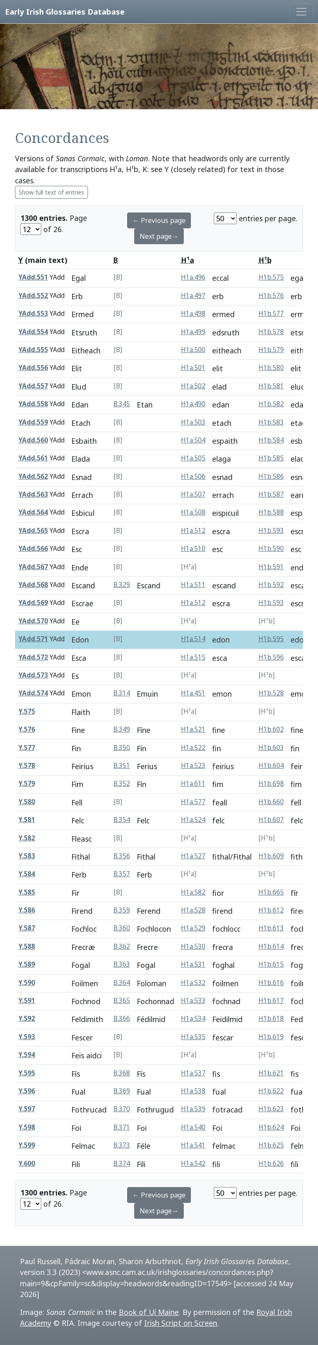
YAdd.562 (33, 476)
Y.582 (26, 838)
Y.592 (26, 1018)
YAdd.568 (33, 584)
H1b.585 (271, 458)
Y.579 (26, 783)
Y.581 (26, 819)
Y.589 (26, 964)
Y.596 (26, 1091)
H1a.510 (193, 548)
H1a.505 (193, 458)
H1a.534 (193, 1018)
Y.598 (26, 1127)
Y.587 (26, 928)
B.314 (121, 693)
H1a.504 (193, 440)
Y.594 (26, 1054)
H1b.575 (271, 277)
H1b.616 (271, 982)
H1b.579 (271, 349)
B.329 (121, 584)
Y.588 (26, 946)
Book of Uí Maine (149, 1312)
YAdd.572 (33, 657)
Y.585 (26, 892)
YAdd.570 (33, 621)
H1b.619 (271, 1036)
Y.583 (26, 856)
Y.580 (26, 802)
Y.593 (26, 1036)
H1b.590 (271, 548)
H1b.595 (271, 639)
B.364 (121, 982)
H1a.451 (193, 693)
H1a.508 (193, 512)
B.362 (121, 946)
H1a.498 (193, 313)
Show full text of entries (51, 192)
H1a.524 (193, 819)
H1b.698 (271, 783)
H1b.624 (271, 1127)
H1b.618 (271, 1018)
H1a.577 (193, 802)
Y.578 (26, 765)
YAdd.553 (33, 313)
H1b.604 (271, 765)
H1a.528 (193, 910)
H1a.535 (193, 1036)
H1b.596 (271, 657)
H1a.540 (193, 1127)
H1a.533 (193, 1000)
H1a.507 (193, 494)
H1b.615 (271, 964)
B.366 (121, 1018)
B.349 (121, 729)
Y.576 (26, 729)
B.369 (121, 1091)
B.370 (121, 1109)
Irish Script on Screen (180, 1323)
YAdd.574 (33, 693)
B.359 (121, 910)
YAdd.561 (33, 458)
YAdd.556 (33, 367)
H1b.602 (271, 729)
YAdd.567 (33, 566)
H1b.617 (271, 1000)
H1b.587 (271, 494)
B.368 (121, 1073)
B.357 (121, 874)
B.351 (121, 765)
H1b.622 (271, 1091)
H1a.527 (193, 856)
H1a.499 (193, 332)
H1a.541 (193, 1145)
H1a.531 (193, 964)
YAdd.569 (33, 602)
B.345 (121, 404)
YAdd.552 (33, 295)
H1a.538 (193, 1091)
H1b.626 (271, 1163)
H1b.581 (271, 386)
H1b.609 (271, 856)
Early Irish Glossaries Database (65, 11)
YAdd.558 (33, 404)
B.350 (121, 747)
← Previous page (159, 220)
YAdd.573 (33, 675)
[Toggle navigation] (301, 11)
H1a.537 (193, 1073)
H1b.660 (271, 802)
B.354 (121, 819)
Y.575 (26, 711)
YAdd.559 (33, 422)
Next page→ (159, 236)
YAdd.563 (33, 494)
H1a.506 (193, 476)
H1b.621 (271, 1073)
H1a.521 (193, 729)
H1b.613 (271, 928)
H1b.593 (271, 530)
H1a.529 (193, 928)
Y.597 (26, 1109)
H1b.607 (271, 819)
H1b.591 (271, 566)
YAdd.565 (33, 530)
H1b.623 (271, 1109)
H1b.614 (271, 946)
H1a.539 (193, 1109)
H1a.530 (193, 946)
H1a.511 (193, 584)
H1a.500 (193, 349)
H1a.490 (193, 404)
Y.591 (26, 1000)
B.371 (121, 1127)
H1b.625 (271, 1145)
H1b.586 (271, 476)
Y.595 (26, 1073)
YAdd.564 (33, 512)
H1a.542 (193, 1163)
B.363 (121, 964)
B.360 (121, 928)
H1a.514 (193, 639)
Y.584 (26, 874)
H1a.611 (193, 783)
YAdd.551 (33, 277)
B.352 (121, 783)
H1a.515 (193, 657)
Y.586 (26, 910)
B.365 (121, 1000)
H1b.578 (271, 332)
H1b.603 (271, 747)
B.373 (121, 1145)
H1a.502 (193, 386)
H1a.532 (193, 982)
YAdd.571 (33, 639)
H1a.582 (193, 892)
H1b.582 (271, 404)
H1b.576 (271, 295)
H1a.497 (193, 295)
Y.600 (26, 1163)
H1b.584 (271, 440)
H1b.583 (271, 422)
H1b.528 (271, 693)
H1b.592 (271, 584)
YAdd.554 (33, 332)
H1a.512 (193, 530)
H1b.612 (271, 910)
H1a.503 (193, 422)
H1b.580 (271, 367)
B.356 (121, 856)
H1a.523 (193, 765)
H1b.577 (271, 313)
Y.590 (26, 982)
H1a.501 (193, 367)
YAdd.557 (33, 386)
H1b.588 (271, 512)
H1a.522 (193, 747)
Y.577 (26, 747)
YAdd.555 (33, 349)
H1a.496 (193, 277)
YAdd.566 (33, 548)
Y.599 (26, 1145)
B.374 (121, 1163)
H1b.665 (271, 892)
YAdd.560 (33, 440)
